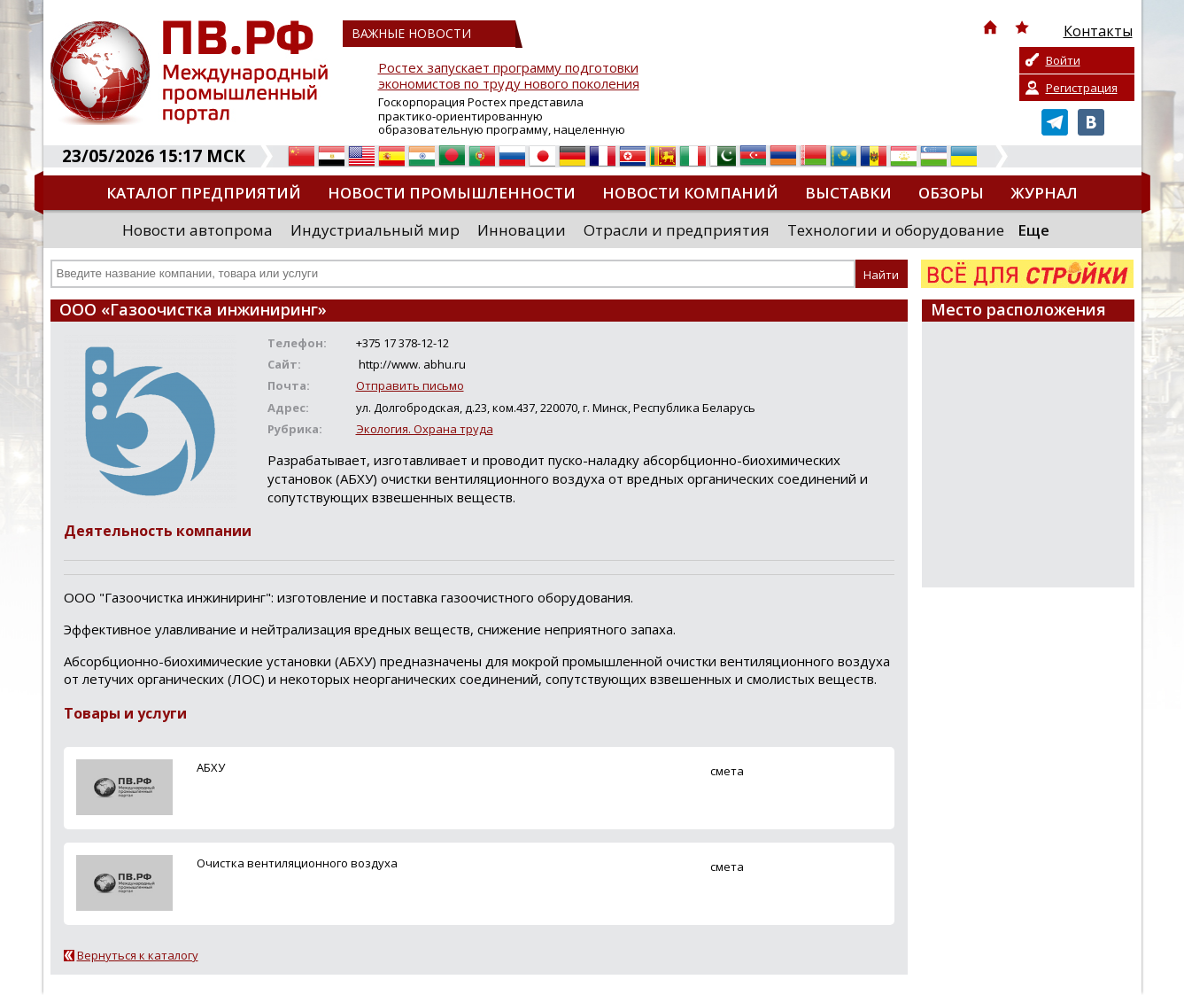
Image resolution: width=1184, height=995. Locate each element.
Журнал (1044, 193)
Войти (1063, 60)
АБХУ (211, 767)
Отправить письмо (410, 385)
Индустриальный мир (375, 230)
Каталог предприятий (203, 193)
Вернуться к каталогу (137, 955)
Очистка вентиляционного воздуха (297, 863)
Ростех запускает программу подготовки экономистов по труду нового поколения (508, 75)
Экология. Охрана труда (424, 429)
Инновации (521, 230)
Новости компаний (690, 193)
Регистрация (1082, 88)
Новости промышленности (452, 193)
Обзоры (951, 193)
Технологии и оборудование (895, 230)
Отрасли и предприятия (677, 230)
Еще (1033, 230)
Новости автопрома (197, 230)
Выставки (848, 193)
